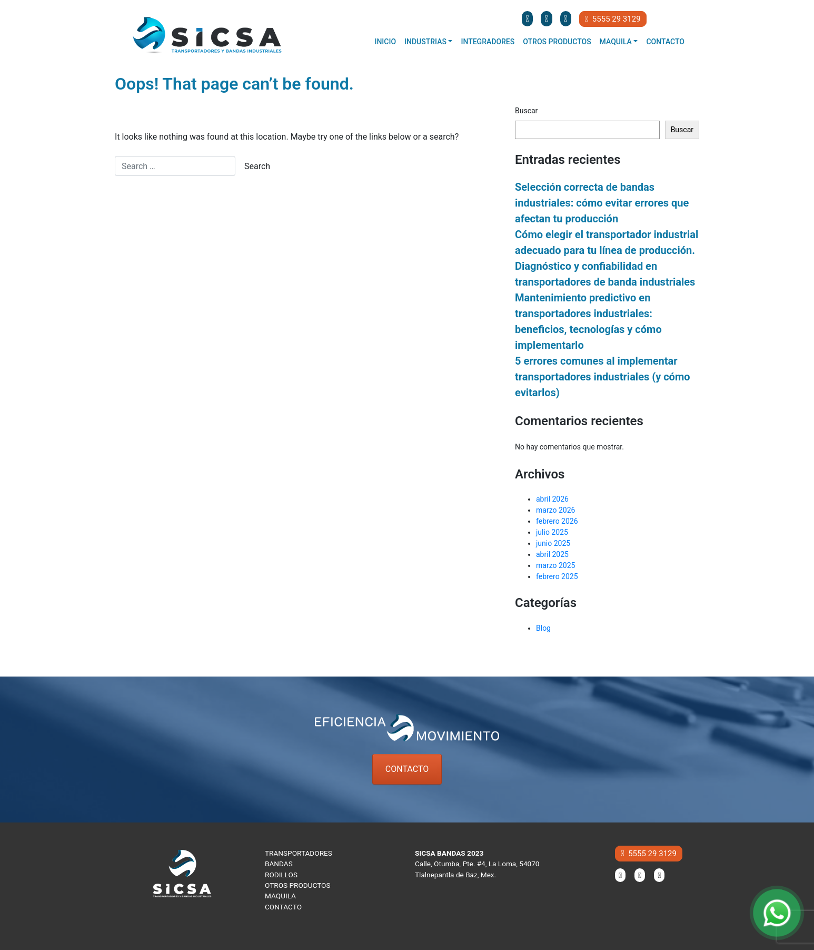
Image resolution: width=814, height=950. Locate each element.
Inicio (385, 41)
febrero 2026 (557, 521)
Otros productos (557, 41)
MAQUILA (280, 896)
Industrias (425, 41)
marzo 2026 (555, 510)
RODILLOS (281, 874)
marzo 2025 (555, 565)
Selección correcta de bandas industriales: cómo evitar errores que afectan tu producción (602, 203)
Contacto (665, 41)
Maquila (616, 41)
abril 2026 (552, 499)
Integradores (487, 41)
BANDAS (279, 863)
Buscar (526, 110)
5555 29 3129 (613, 19)
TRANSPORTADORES (298, 853)
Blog (543, 628)
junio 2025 (553, 543)
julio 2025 (552, 532)
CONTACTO (407, 769)
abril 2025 (552, 554)
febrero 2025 (557, 576)
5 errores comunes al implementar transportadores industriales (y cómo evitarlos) (602, 377)
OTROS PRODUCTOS (298, 885)
